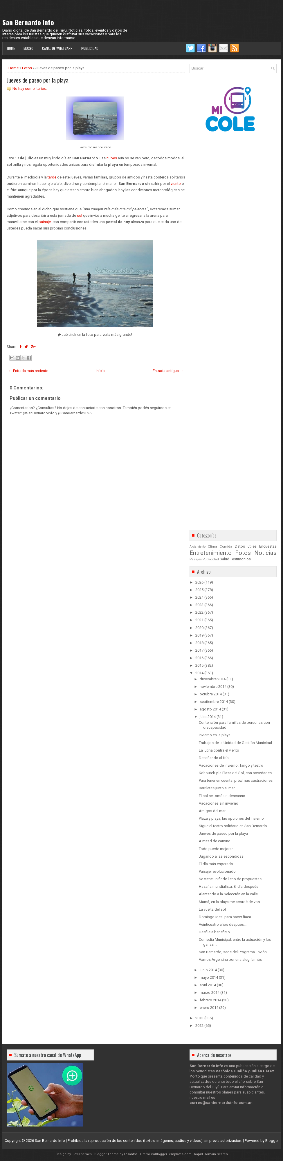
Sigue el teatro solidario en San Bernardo (233, 826)
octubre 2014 (211, 694)
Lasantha (131, 1154)
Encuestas (268, 546)
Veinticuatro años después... (222, 924)
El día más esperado (216, 864)
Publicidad (89, 48)
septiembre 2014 (214, 701)
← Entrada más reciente (28, 371)
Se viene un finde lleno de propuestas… (231, 879)
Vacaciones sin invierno (218, 803)
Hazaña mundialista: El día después (228, 886)
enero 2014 (209, 1007)
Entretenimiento (211, 552)
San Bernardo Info (28, 22)
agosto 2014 (210, 709)
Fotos (27, 68)
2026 (199, 582)
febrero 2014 (210, 1000)
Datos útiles (246, 546)
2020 (199, 628)
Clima (212, 546)
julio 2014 (208, 717)
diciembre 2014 (213, 679)
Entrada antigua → (168, 371)
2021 (199, 620)
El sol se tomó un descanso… (223, 796)
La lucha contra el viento (219, 750)
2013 (199, 1018)
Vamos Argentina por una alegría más (230, 959)
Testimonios (240, 559)
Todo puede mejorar (216, 849)
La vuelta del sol (212, 909)
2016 (199, 658)
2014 (199, 673)
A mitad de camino (214, 841)
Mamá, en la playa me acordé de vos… (230, 902)
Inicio (100, 371)
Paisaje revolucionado (217, 871)
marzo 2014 (209, 992)
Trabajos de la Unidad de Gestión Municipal (235, 743)
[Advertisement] (96, 579)
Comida (226, 546)
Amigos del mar (212, 811)
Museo (28, 48)
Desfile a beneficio (214, 932)
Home (11, 48)
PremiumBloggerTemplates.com (166, 1154)
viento (176, 183)
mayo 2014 (209, 977)
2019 (199, 635)
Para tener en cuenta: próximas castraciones (236, 780)
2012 (199, 1025)
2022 (199, 612)
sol (79, 215)
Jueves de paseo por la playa (38, 80)
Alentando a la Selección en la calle (228, 894)
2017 (199, 650)
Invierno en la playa (214, 735)
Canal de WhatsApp (57, 48)
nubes (112, 158)
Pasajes (196, 559)
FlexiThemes (82, 1154)
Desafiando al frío (214, 758)
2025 (199, 590)
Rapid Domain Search (211, 1154)
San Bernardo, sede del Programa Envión (233, 952)
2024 (199, 597)
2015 (199, 665)
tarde (52, 177)
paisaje (45, 222)
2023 (199, 605)
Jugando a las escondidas (221, 856)
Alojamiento (198, 546)
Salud (224, 559)
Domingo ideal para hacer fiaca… (226, 917)
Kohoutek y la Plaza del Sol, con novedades (235, 773)
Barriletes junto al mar (217, 788)
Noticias (265, 552)
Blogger (272, 1140)
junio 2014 (208, 970)
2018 (199, 643)
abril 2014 (208, 985)
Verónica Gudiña (231, 1071)
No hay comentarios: (29, 88)
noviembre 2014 (213, 686)
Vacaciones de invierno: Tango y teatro (231, 765)
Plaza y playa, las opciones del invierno (231, 818)
